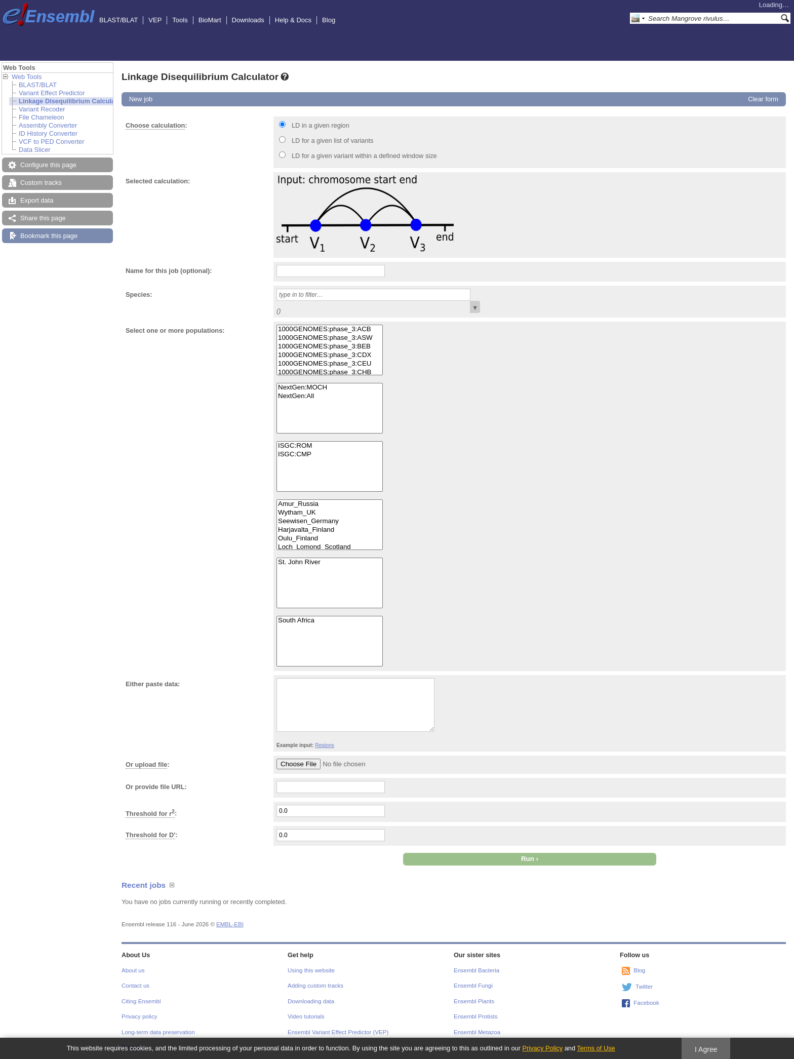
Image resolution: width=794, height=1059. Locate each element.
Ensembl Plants (474, 1001)
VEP (155, 20)
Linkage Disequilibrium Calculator (71, 101)
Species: (139, 294)
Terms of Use (596, 1048)
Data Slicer (35, 149)
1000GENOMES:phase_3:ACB (329, 329)
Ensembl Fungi (473, 986)
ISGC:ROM (329, 446)
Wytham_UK (329, 512)
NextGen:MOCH (329, 387)
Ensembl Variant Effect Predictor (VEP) (338, 1032)
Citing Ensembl (141, 1001)
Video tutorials (306, 1016)
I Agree (706, 1049)
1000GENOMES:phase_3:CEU (329, 364)
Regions (324, 745)
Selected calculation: (158, 181)
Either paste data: (153, 684)
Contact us (135, 986)
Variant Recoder (42, 109)
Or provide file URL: (156, 787)
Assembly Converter (48, 125)
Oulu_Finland (329, 538)
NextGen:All (329, 396)
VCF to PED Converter (51, 141)
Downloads (248, 20)
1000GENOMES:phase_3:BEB (329, 346)
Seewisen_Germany (329, 521)
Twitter (644, 987)
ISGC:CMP (329, 454)
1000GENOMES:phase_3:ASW (329, 338)
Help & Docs (293, 20)
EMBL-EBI (230, 924)
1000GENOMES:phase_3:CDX (329, 355)
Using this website (311, 970)
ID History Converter (48, 133)
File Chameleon (41, 117)
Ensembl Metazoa (477, 1032)
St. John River (329, 562)
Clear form (763, 99)
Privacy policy (139, 1016)
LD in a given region (320, 125)
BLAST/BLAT (118, 20)
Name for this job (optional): (169, 270)
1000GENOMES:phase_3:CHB (329, 372)
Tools (179, 20)
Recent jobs (144, 885)
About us (133, 970)
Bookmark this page (48, 236)
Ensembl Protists (475, 1016)
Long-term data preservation (158, 1032)
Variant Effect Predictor (52, 93)
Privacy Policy (542, 1048)
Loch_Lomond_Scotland (329, 547)
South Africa (329, 620)
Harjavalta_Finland (329, 530)
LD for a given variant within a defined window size (364, 156)
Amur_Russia (329, 504)
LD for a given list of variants (332, 140)
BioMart (209, 20)
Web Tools (27, 77)
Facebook (646, 1003)
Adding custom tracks (315, 986)
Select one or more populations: (175, 330)
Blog (328, 20)
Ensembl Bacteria (476, 970)
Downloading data (311, 1001)
